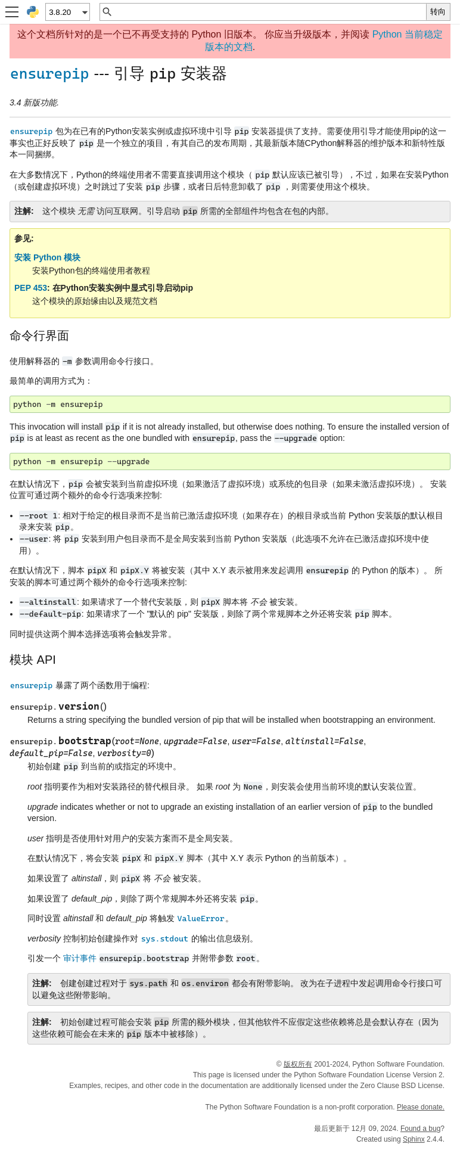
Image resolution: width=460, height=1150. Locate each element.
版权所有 (298, 1064)
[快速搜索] (269, 12)
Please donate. (421, 1107)
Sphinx (414, 1139)
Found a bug (420, 1128)
